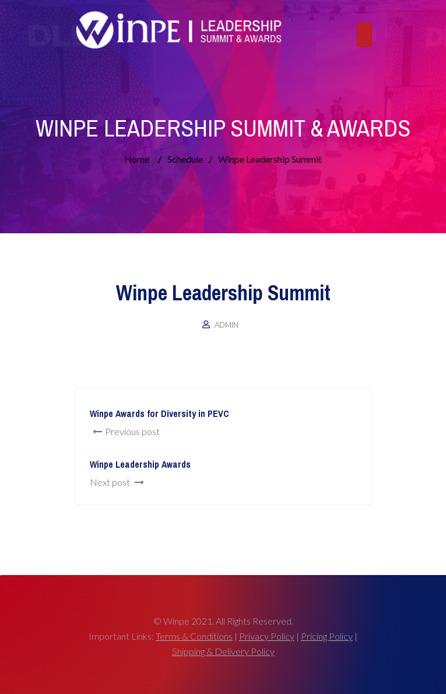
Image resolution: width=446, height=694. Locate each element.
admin (226, 325)
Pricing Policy (327, 636)
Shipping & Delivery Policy (223, 651)
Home (136, 158)
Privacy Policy (266, 636)
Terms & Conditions (194, 636)
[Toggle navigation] (364, 34)
